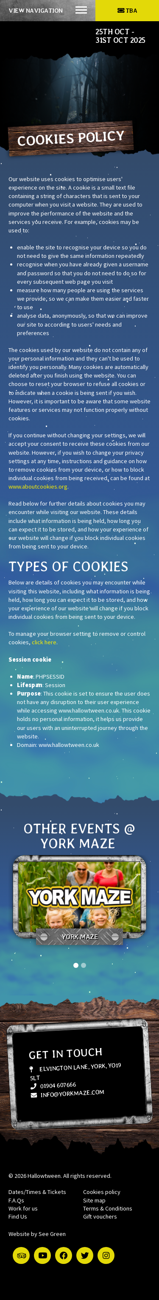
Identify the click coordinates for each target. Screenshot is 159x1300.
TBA (127, 10)
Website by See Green (37, 1234)
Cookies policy (101, 1192)
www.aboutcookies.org (37, 486)
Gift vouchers (100, 1216)
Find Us (17, 1216)
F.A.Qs (16, 1200)
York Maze (79, 937)
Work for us (23, 1208)
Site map (94, 1200)
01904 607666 (53, 1085)
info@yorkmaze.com (68, 1093)
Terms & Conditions (107, 1208)
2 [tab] (83, 965)
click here (44, 642)
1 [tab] (75, 965)
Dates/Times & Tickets (37, 1192)
